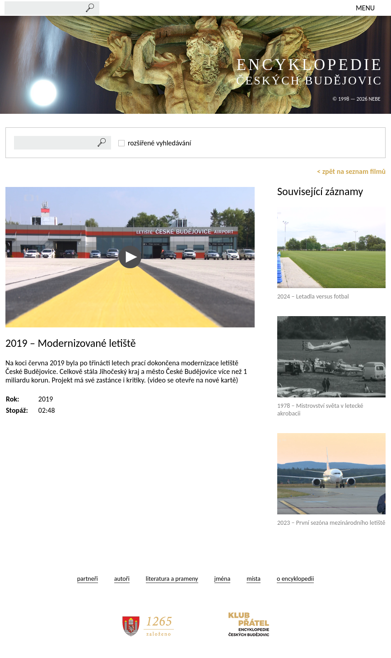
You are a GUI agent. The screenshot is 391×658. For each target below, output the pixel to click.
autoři (122, 579)
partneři (87, 579)
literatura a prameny (172, 579)
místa (254, 579)
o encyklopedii (295, 579)
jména (222, 579)
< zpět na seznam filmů (351, 171)
